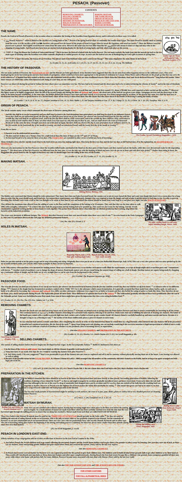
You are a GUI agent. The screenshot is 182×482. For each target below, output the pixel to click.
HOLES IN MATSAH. (14, 226)
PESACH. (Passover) (91, 3)
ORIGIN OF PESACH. (15, 105)
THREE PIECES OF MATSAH (64, 416)
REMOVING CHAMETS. (16, 305)
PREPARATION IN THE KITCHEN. (23, 373)
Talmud (34, 349)
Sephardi (46, 291)
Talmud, (95, 92)
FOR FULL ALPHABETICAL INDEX (91, 476)
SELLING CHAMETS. (33, 339)
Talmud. (110, 294)
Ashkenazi (35, 291)
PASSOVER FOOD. (13, 281)
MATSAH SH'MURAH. (38, 402)
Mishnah (84, 92)
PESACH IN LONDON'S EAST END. (24, 433)
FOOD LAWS (57, 138)
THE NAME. (8, 31)
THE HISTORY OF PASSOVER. (21, 67)
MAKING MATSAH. (13, 161)
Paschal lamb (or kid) (40, 73)
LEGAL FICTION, (43, 358)
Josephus (74, 90)
